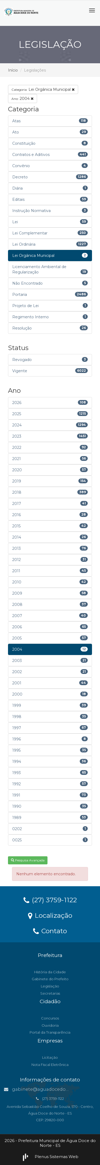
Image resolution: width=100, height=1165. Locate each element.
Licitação (50, 1057)
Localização (50, 915)
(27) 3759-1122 (50, 899)
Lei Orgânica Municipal (43, 89)
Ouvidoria (50, 1025)
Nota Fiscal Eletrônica (50, 1064)
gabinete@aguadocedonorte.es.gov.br (51, 1089)
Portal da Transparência (50, 1032)
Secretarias (50, 993)
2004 (22, 98)
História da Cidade (50, 972)
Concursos (50, 1018)
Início (13, 70)
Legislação (50, 986)
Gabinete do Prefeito (50, 979)
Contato (50, 930)
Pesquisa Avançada (28, 860)
